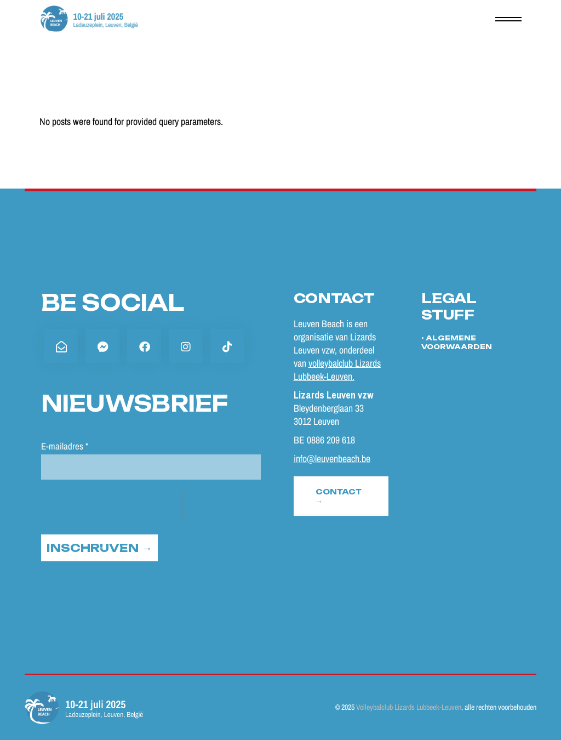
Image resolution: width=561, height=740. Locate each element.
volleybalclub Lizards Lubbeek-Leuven (337, 369)
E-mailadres (64, 446)
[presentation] (111, 507)
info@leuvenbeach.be (332, 458)
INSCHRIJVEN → (99, 548)
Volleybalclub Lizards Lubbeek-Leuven (408, 707)
